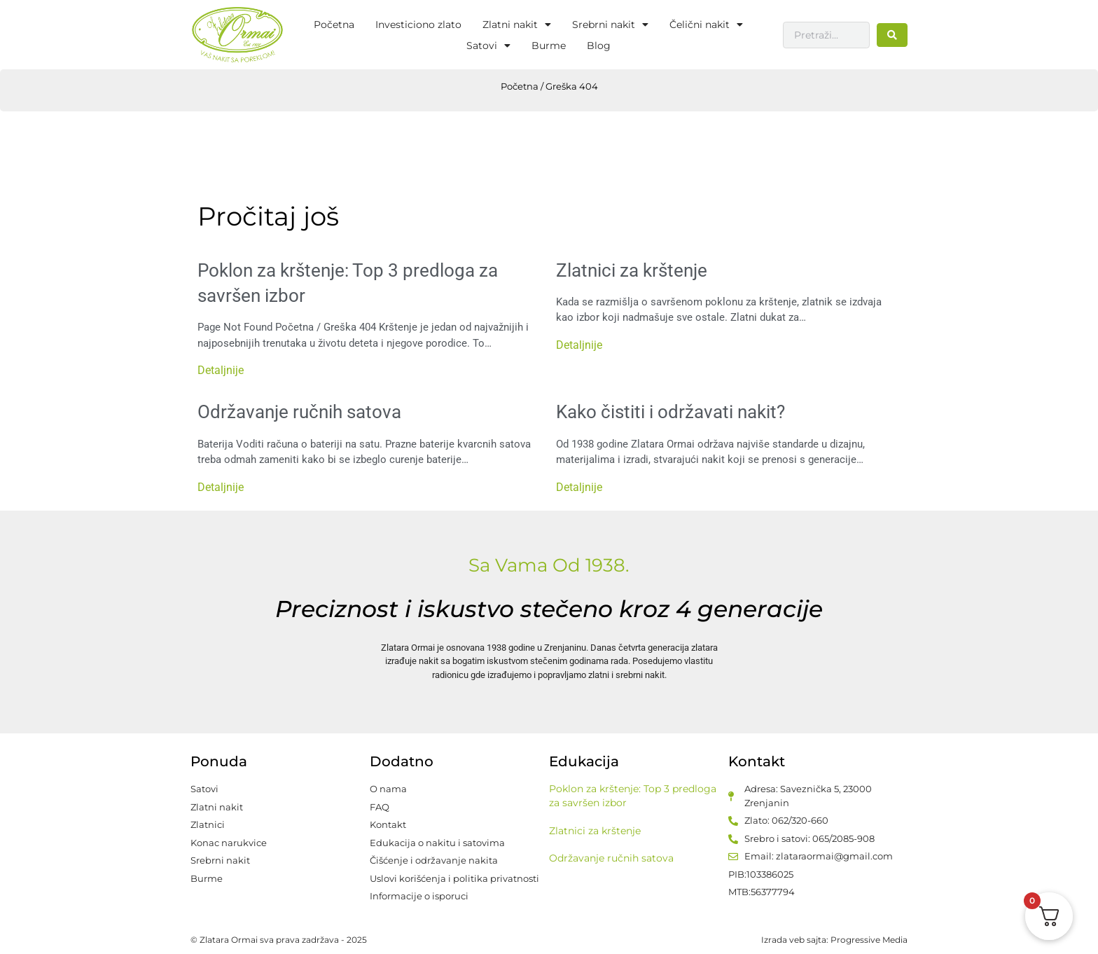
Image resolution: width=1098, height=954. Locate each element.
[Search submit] (892, 35)
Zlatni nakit (516, 24)
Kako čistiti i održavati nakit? (670, 411)
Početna (334, 24)
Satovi (488, 45)
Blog (599, 45)
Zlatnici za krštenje (631, 270)
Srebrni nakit (610, 24)
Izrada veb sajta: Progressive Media (834, 939)
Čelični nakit (706, 24)
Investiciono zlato (418, 24)
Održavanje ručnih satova (299, 411)
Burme (548, 45)
